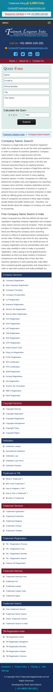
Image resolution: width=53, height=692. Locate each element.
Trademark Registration (14, 538)
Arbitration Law (12, 456)
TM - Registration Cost (15, 549)
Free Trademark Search (15, 609)
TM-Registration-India (14, 631)
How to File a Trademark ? (17, 493)
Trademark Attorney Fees (16, 577)
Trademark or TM (11, 473)
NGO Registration (13, 396)
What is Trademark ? (14, 479)
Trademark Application (15, 511)
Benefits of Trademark (15, 498)
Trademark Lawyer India (16, 591)
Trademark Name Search (16, 614)
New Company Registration (17, 285)
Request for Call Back (14, 14)
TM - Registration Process (16, 544)
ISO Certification (12, 362)
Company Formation (14, 290)
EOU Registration (13, 324)
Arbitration (8, 440)
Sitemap (34, 667)
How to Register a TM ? (15, 488)
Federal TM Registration (16, 563)
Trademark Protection (15, 516)
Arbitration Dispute (13, 465)
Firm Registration (13, 319)
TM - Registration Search (16, 558)
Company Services (12, 275)
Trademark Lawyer (13, 586)
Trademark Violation (14, 531)
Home (12, 61)
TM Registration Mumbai (16, 646)
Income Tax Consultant (15, 386)
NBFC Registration (13, 391)
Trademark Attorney (13, 571)
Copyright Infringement (15, 423)
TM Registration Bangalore (17, 642)
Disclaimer (6, 667)
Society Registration (14, 376)
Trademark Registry (14, 521)
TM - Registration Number (16, 554)
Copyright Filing (12, 428)
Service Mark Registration (16, 314)
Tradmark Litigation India (14, 134)
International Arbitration (15, 451)
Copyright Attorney (13, 409)
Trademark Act (12, 581)
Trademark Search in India (17, 623)
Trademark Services (13, 506)
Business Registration (15, 304)
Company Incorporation (15, 295)
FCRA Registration (13, 357)
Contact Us (38, 61)
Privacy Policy (21, 667)
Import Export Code (14, 348)
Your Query (26, 101)
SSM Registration (13, 372)
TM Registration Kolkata (16, 651)
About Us (24, 61)
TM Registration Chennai (16, 656)
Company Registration (15, 280)
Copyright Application (14, 414)
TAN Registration (13, 333)
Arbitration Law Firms (14, 461)
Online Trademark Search (16, 619)
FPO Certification (13, 367)
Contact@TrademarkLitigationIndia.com (26, 8)
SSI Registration (12, 381)
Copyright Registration (15, 418)
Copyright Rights (13, 433)
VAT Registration (13, 328)
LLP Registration (13, 300)
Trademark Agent (13, 596)
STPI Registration (13, 343)
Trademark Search (12, 603)
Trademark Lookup (13, 526)
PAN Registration (13, 338)
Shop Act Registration (15, 352)
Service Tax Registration (16, 309)
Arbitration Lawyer (13, 446)
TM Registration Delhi (15, 637)
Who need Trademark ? (15, 484)
